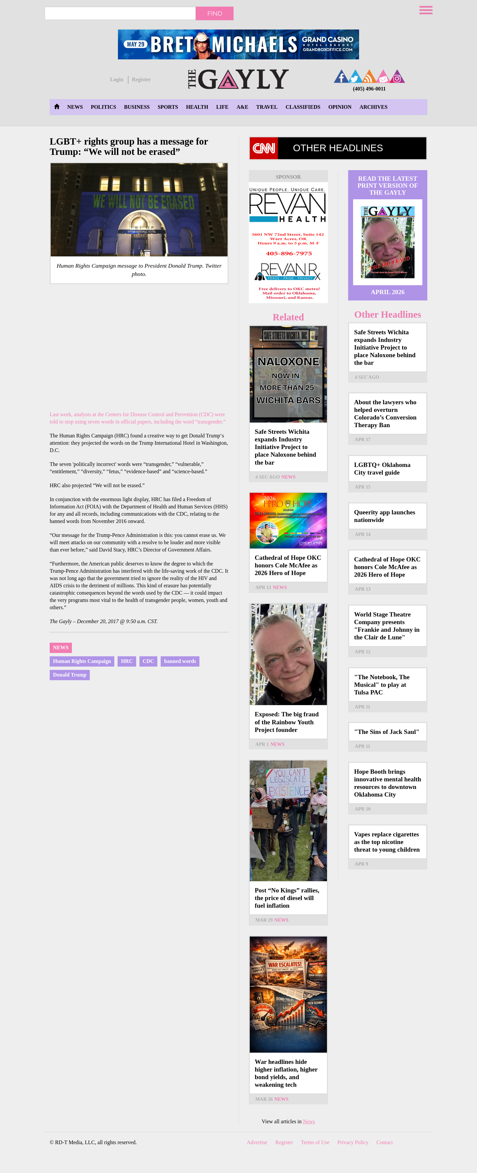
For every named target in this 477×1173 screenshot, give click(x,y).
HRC (127, 661)
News (75, 107)
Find (214, 13)
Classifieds (303, 107)
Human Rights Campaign (82, 661)
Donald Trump (69, 675)
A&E (242, 107)
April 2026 (388, 292)
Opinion (339, 107)
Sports (168, 107)
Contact (384, 1142)
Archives (373, 107)
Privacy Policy (353, 1142)
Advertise (257, 1142)
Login (116, 79)
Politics (103, 107)
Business (137, 107)
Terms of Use (315, 1142)
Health (197, 107)
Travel (267, 107)
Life (222, 107)
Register (141, 79)
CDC (148, 661)
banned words (180, 661)
